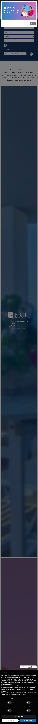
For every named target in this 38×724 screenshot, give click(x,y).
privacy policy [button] (17, 677)
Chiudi (33, 24)
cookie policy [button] (7, 684)
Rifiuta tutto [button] (10, 720)
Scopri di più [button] (19, 716)
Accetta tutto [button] (28, 720)
